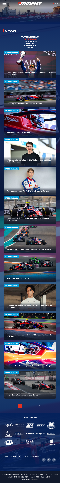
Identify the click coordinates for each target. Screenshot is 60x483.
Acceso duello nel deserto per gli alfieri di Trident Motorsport (30, 355)
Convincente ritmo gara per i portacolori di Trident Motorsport (30, 239)
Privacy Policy (23, 456)
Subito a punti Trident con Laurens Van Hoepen (30, 93)
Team (6, 456)
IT (53, 4)
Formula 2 (30, 39)
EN (57, 4)
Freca (30, 43)
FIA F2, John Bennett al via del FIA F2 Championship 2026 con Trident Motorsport (30, 152)
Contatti (12, 456)
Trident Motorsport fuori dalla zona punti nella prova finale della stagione (30, 210)
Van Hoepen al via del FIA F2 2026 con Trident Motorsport (30, 181)
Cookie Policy (35, 456)
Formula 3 (30, 41)
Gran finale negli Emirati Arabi (30, 268)
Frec (30, 48)
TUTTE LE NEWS (30, 37)
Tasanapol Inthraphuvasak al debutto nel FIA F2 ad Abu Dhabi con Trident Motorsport (30, 297)
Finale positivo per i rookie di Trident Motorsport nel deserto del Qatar (30, 326)
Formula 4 (30, 45)
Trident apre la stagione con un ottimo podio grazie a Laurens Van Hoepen (30, 64)
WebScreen (34, 479)
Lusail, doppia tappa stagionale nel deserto (30, 385)
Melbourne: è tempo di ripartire (30, 122)
